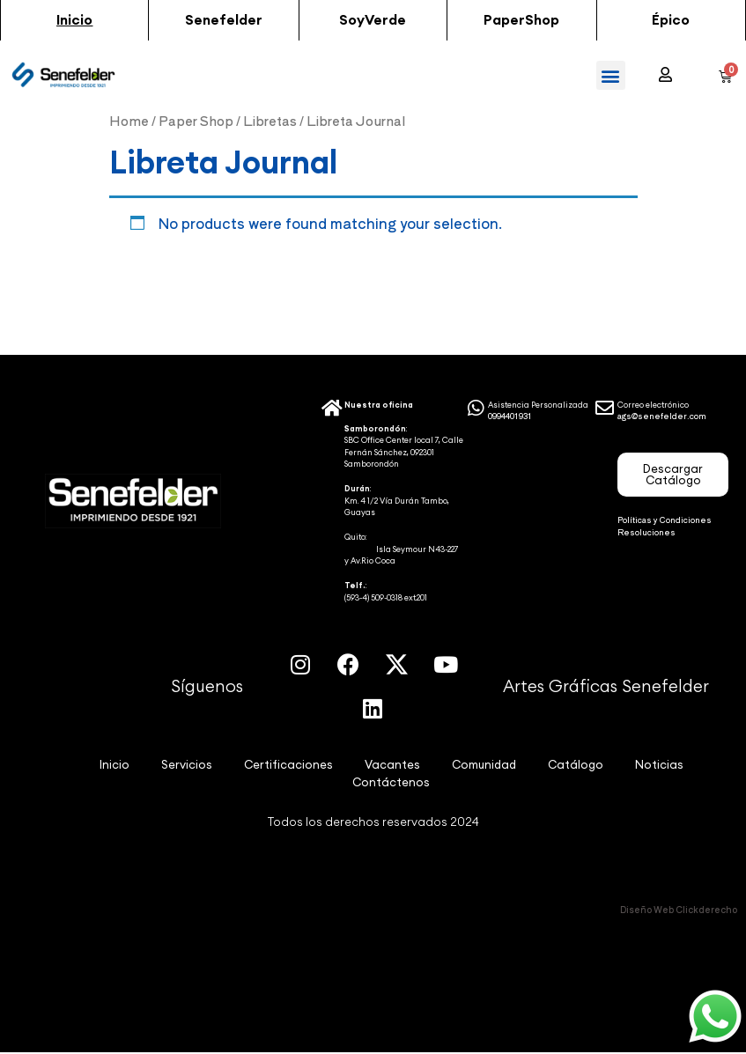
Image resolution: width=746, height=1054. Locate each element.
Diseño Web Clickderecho (678, 910)
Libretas (270, 120)
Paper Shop (196, 120)
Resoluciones (646, 532)
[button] (74, 20)
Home (129, 120)
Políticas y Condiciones (664, 520)
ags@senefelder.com (661, 416)
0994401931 (510, 416)
